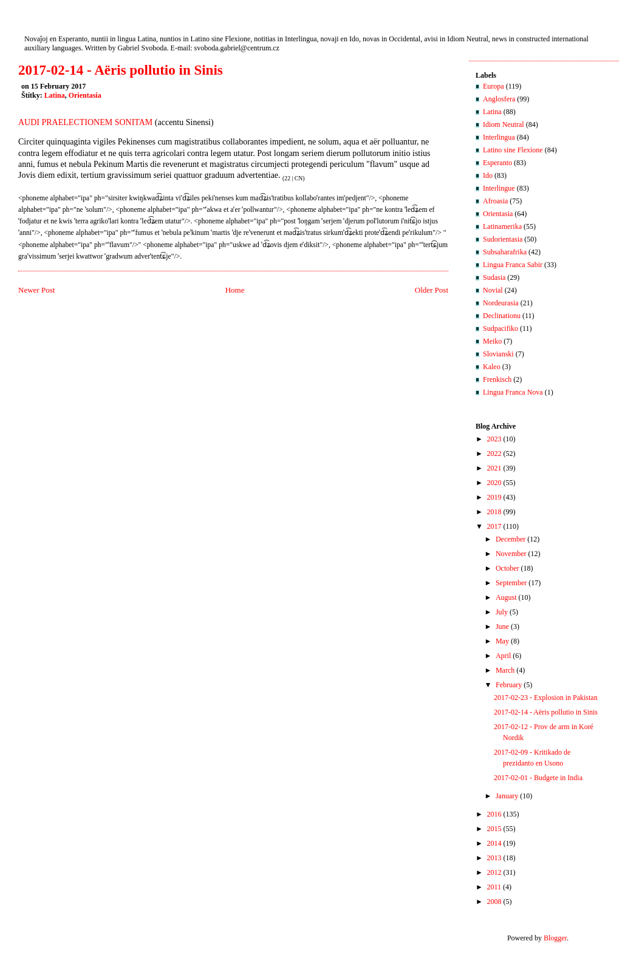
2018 (494, 512)
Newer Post (36, 289)
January (507, 796)
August (506, 597)
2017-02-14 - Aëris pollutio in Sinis (120, 70)
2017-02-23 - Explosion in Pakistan (546, 697)
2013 (494, 858)
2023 (494, 439)
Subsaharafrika (505, 252)
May (502, 641)
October (507, 568)
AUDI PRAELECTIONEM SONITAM (85, 122)
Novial (493, 290)
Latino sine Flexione (513, 150)
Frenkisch (497, 379)
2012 (494, 872)
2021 (494, 468)
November (511, 553)
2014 (494, 843)
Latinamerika (502, 226)
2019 (494, 497)
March (505, 670)
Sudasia (494, 277)
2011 (494, 887)
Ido (488, 175)
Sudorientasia (502, 239)
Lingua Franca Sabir (512, 264)
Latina (54, 95)
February (509, 685)
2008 (494, 901)
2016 (494, 814)
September (511, 583)
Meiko (492, 341)
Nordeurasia (501, 303)
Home (235, 289)
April (503, 655)
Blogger (555, 938)
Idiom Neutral (503, 124)
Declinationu (502, 315)
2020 (494, 482)
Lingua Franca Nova (513, 392)
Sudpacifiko (500, 328)
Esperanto (497, 162)
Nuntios (44, 26)
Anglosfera (499, 99)
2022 (494, 453)
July (502, 612)
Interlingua (499, 137)
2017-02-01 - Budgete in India (538, 777)
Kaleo (492, 366)
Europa (493, 86)
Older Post (431, 289)
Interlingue (499, 188)
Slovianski (498, 354)
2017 (494, 526)
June (502, 626)
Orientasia (85, 95)
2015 (494, 828)
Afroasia (495, 201)
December (510, 539)
